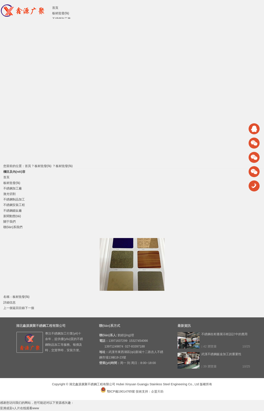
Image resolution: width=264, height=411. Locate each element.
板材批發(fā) (43, 166)
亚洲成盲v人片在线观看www (19, 408)
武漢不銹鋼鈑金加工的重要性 (221, 354)
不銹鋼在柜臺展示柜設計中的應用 (224, 334)
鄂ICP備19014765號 (118, 391)
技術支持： (143, 391)
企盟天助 (157, 391)
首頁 (28, 166)
